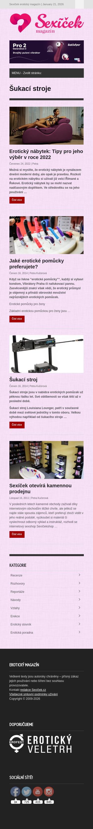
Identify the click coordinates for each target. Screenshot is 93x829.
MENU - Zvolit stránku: (79, 4)
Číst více (17, 200)
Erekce (15, 616)
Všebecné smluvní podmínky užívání (33, 694)
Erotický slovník (21, 624)
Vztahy (15, 608)
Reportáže (17, 592)
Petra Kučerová (38, 273)
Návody (16, 600)
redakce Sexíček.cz (33, 690)
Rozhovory (18, 583)
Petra (35, 163)
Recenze (16, 575)
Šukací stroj (23, 379)
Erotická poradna (22, 632)
